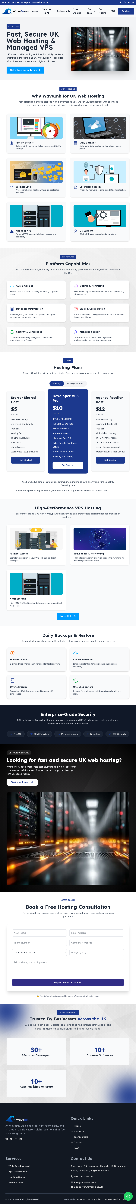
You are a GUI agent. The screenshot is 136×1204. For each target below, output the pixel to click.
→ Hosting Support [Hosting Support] (16, 1177)
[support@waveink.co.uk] (88, 1187)
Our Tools (91, 11)
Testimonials (63, 11)
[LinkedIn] (20, 1139)
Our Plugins (102, 11)
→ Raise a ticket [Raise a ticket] (14, 1182)
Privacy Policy (94, 1199)
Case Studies (77, 11)
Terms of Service (112, 1199)
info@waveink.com (85, 1182)
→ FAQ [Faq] (75, 1147)
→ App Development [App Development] (17, 1171)
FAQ (112, 11)
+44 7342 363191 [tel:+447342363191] (83, 1176)
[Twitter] (129, 2)
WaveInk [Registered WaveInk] (81, 1199)
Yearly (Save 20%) (75, 383)
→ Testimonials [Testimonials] (79, 1136)
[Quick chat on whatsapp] (128, 1196)
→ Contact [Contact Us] (77, 1142)
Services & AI (48, 11)
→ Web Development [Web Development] (17, 1166)
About (35, 11)
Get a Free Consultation (25, 70)
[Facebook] (121, 2)
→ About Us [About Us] (77, 1131)
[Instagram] (125, 2)
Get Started (26, 459)
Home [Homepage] (25, 11)
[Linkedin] (133, 2)
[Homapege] (35, 1119)
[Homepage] (12, 11)
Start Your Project (22, 782)
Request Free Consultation (68, 982)
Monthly (57, 383)
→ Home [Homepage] (76, 1125)
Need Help (68, 616)
